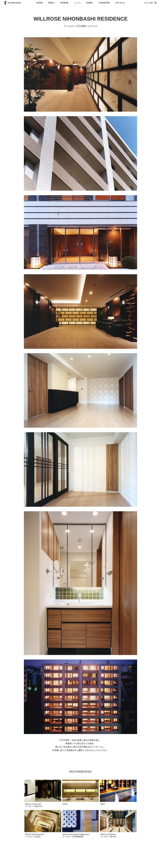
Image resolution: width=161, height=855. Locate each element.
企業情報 (39, 3)
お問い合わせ (120, 3)
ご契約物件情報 (104, 3)
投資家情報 (64, 3)
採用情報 (89, 3)
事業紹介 (51, 3)
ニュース (77, 3)
